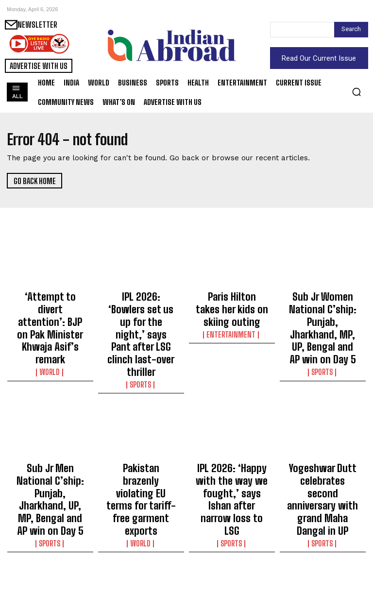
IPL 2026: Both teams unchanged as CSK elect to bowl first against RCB (141, 560)
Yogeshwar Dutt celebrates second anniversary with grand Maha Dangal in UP (323, 434)
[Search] (351, 29)
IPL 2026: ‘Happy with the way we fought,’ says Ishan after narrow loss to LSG (232, 434)
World (50, 331)
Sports (141, 340)
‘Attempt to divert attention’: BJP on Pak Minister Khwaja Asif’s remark (50, 307)
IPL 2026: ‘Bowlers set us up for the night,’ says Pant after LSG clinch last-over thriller (141, 312)
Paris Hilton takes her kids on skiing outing (232, 299)
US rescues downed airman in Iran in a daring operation (232, 556)
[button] (356, 92)
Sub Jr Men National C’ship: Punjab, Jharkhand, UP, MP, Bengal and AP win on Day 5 (50, 439)
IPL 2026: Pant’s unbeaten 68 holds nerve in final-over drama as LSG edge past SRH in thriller (50, 565)
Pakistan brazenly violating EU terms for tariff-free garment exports (140, 434)
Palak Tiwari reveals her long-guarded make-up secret (323, 556)
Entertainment (232, 313)
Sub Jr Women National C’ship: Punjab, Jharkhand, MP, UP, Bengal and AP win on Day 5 (322, 312)
